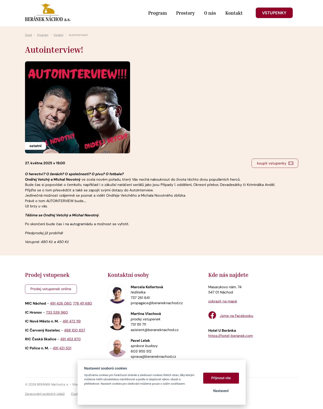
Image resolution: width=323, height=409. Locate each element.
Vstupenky (274, 13)
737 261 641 (140, 297)
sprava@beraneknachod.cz (153, 356)
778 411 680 (82, 303)
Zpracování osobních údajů (45, 394)
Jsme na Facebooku (236, 315)
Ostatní (58, 35)
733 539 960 (57, 312)
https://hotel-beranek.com (230, 335)
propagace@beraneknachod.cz (157, 303)
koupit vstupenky (271, 163)
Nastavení (221, 391)
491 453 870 (70, 339)
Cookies (77, 394)
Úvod (28, 35)
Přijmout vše (221, 378)
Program (42, 35)
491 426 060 (60, 303)
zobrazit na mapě (222, 301)
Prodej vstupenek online (50, 289)
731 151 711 (138, 324)
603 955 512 (141, 351)
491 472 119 (72, 321)
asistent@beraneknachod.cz (155, 329)
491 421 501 (62, 348)
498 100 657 (74, 330)
